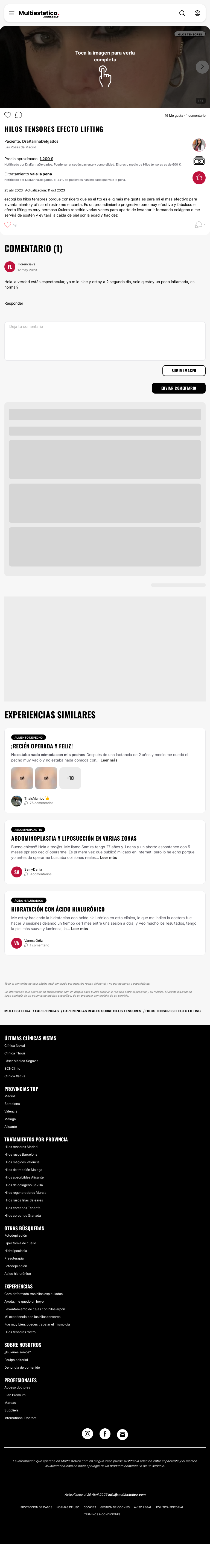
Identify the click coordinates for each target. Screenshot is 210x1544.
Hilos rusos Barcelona (20, 1154)
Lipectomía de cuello (20, 1243)
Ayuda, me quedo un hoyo (24, 1301)
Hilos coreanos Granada (22, 1215)
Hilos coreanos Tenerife (22, 1208)
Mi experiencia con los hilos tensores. (32, 1317)
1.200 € (46, 158)
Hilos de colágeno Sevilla (23, 1185)
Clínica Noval (14, 1046)
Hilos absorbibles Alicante (24, 1177)
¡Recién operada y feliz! (42, 746)
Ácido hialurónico (17, 1274)
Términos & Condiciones (102, 1514)
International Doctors (20, 1418)
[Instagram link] (87, 1435)
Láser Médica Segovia (21, 1061)
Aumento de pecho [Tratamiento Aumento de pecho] (28, 737)
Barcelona (12, 1104)
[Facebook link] (105, 1435)
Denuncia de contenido (22, 1367)
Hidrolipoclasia (15, 1251)
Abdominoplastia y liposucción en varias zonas (74, 838)
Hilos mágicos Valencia (22, 1162)
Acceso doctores (17, 1387)
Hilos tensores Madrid (20, 1147)
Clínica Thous (14, 1053)
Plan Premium (14, 1395)
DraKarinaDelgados (40, 141)
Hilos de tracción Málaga (23, 1170)
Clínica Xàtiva (14, 1076)
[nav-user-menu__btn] (197, 13)
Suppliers (11, 1410)
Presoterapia (14, 1258)
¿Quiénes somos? (17, 1352)
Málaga (10, 1119)
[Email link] (122, 1434)
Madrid (9, 1096)
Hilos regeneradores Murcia (25, 1193)
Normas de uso (68, 1507)
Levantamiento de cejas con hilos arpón (34, 1309)
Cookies (90, 1507)
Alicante (10, 1127)
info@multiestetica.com (126, 1494)
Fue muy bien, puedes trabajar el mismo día (37, 1324)
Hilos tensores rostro (20, 1332)
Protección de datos (36, 1507)
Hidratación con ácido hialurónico (58, 909)
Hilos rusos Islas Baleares (23, 1200)
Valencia (11, 1111)
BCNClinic (12, 1068)
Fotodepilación (15, 1235)
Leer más (109, 760)
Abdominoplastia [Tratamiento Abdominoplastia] (28, 829)
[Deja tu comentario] (105, 341)
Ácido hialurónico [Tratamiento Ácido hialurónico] (28, 900)
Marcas (10, 1403)
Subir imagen (184, 370)
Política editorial (170, 1507)
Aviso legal (143, 1507)
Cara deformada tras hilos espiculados (33, 1294)
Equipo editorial (16, 1360)
